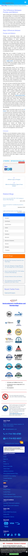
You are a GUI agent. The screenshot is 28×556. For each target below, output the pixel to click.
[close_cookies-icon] (26, 552)
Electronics (7, 237)
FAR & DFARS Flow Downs (9, 512)
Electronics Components (9, 240)
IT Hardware (7, 250)
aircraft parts (21, 162)
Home (2, 5)
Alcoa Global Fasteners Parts (10, 473)
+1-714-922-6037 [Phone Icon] (13, 438)
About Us (5, 459)
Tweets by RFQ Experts (9, 293)
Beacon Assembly (7, 466)
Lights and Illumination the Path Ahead (12, 211)
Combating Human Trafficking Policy (12, 496)
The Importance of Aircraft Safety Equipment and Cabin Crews (13, 281)
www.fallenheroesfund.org (16, 413)
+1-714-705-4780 (13, 433)
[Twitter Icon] (8, 534)
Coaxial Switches (7, 478)
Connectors (7, 234)
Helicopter (7, 247)
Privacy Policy (6, 489)
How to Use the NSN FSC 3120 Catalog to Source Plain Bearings (13, 199)
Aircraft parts (7, 221)
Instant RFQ (6, 514)
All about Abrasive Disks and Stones (13, 276)
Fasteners (7, 243)
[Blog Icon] (19, 534)
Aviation (6, 227)
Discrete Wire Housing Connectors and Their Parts (14, 261)
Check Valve (6, 468)
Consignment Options (8, 516)
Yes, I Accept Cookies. (14, 554)
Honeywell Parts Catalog (9, 476)
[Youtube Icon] (12, 534)
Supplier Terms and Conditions (11, 505)
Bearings (6, 230)
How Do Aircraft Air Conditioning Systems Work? (13, 205)
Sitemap (5, 480)
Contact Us (6, 464)
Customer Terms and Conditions (11, 503)
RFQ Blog (8, 3)
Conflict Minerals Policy (9, 494)
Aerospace (7, 218)
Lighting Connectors (8, 471)
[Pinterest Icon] (15, 534)
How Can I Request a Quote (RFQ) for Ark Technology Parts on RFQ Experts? (14, 266)
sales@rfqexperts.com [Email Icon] (11, 429)
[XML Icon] (4, 483)
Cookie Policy (6, 492)
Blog (6, 5)
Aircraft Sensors (8, 224)
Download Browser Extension (14, 442)
